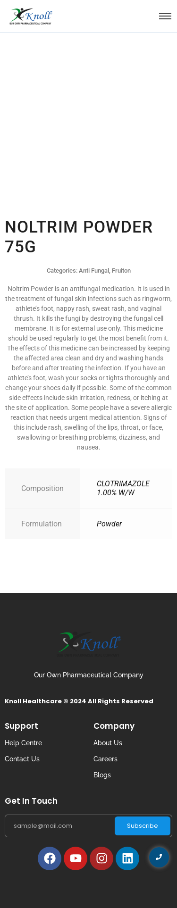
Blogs (102, 775)
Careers (105, 759)
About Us (107, 743)
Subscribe (142, 825)
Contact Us (22, 759)
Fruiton (121, 270)
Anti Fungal (94, 270)
